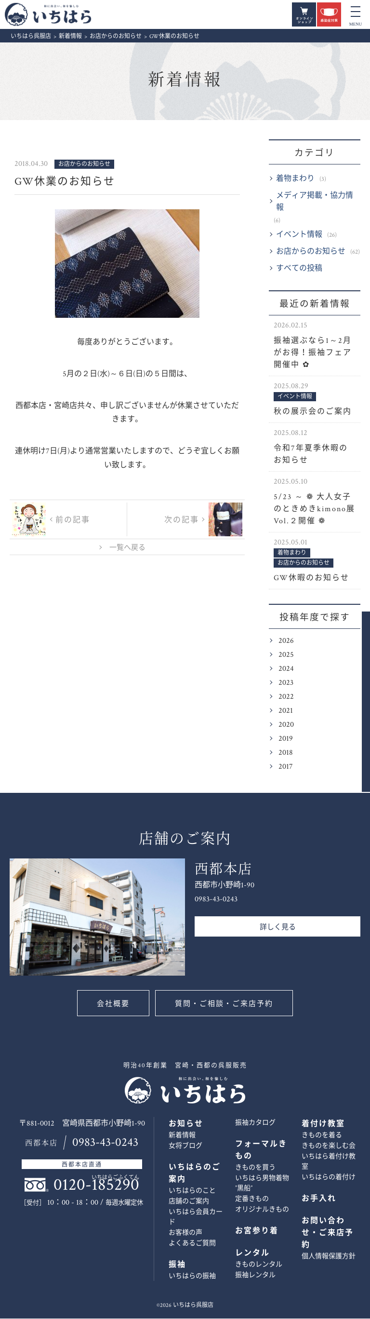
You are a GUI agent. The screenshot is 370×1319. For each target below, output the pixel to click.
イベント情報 (299, 235)
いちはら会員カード (196, 1217)
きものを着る (322, 1135)
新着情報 (185, 81)
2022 (286, 697)
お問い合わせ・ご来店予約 (354, 708)
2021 (285, 711)
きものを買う (255, 1168)
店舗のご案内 (189, 1201)
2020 (286, 725)
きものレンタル (258, 1265)
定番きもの (252, 1199)
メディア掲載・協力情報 (314, 202)
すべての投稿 (299, 269)
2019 (285, 739)
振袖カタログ (255, 1123)
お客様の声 (185, 1233)
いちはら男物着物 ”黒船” (262, 1183)
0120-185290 (96, 1185)
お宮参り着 (256, 1231)
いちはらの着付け (329, 1177)
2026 (286, 641)
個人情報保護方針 (329, 1256)
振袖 (177, 1265)
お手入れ (319, 1199)
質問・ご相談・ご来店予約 (224, 1004)
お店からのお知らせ (310, 252)
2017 (285, 767)
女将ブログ (185, 1146)
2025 (286, 655)
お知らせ (186, 1124)
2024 (286, 669)
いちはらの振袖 (192, 1276)
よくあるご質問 (192, 1243)
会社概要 (112, 1004)
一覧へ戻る (127, 548)
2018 (285, 753)
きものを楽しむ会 (329, 1146)
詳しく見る (278, 927)
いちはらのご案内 (195, 1174)
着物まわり (295, 179)
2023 (285, 683)
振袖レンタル (255, 1275)
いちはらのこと (192, 1191)
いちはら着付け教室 (329, 1162)
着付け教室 (323, 1124)
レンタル (252, 1254)
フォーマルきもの (261, 1151)
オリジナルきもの (262, 1210)
